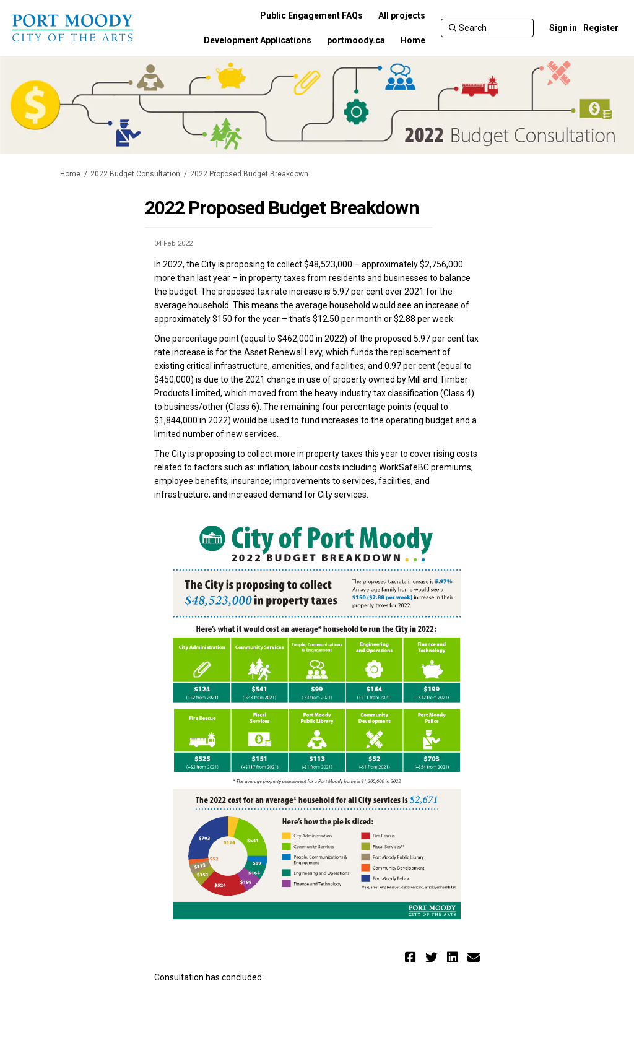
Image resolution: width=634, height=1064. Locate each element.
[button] (412, 957)
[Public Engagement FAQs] (311, 15)
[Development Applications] (258, 40)
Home (70, 174)
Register (601, 28)
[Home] (412, 40)
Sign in (563, 28)
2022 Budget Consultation (135, 174)
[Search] (487, 28)
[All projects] (401, 15)
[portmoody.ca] (356, 40)
